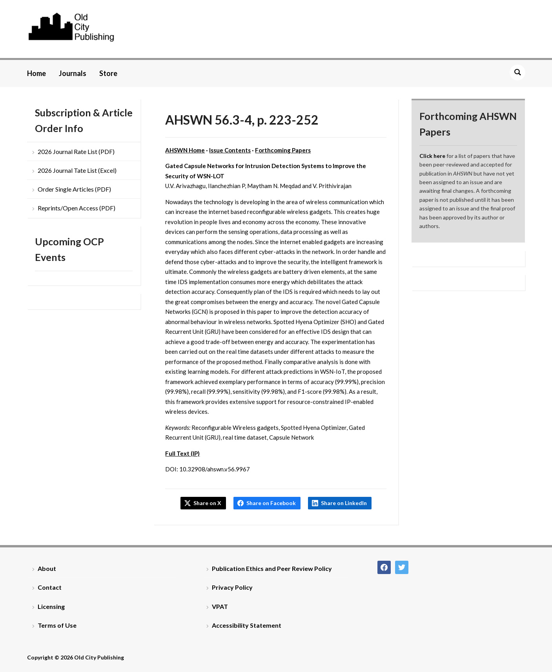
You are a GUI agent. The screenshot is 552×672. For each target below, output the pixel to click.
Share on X (207, 503)
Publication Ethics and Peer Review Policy (272, 568)
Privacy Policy (232, 587)
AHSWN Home (185, 150)
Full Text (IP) (182, 453)
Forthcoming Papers (283, 150)
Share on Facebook (271, 503)
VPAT (220, 606)
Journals (72, 73)
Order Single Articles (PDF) (74, 189)
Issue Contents (230, 150)
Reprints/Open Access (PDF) (76, 208)
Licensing (51, 606)
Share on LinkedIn (344, 503)
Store (108, 73)
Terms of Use (57, 625)
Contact (50, 587)
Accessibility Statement (246, 625)
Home (36, 73)
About (47, 568)
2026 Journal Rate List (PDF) (76, 151)
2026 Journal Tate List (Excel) (77, 170)
